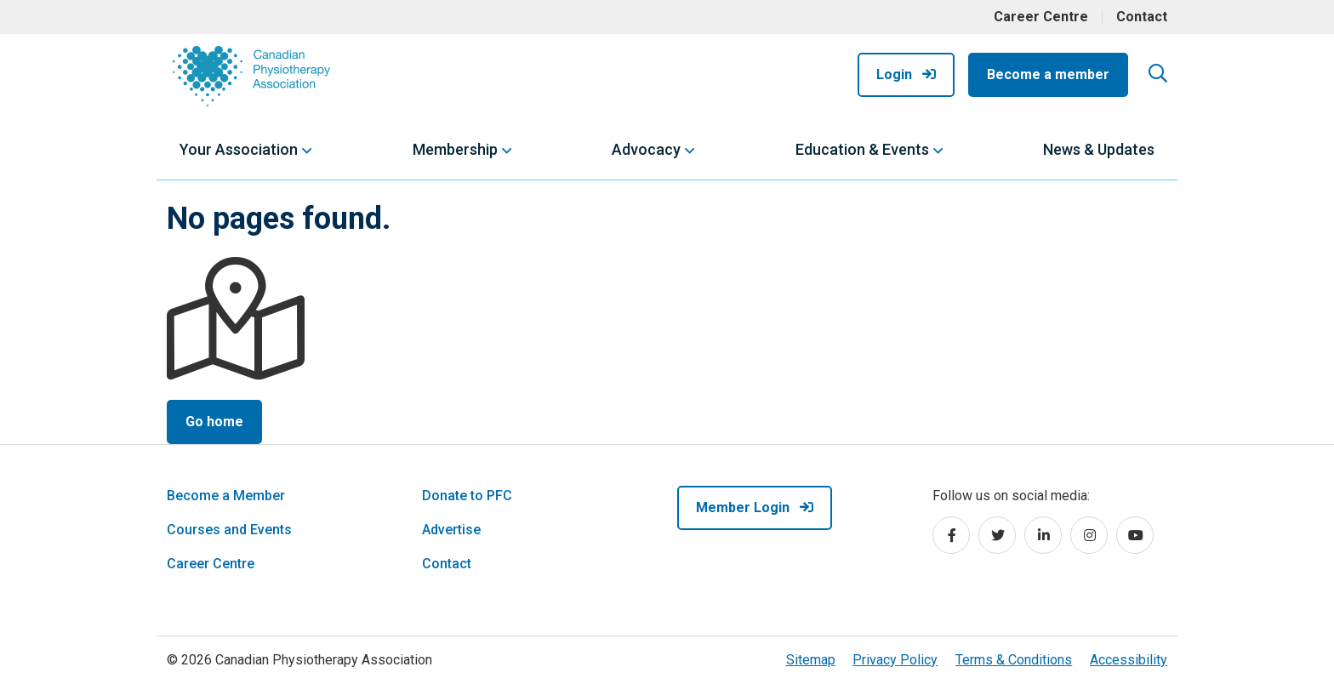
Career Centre (1041, 17)
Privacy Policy (895, 660)
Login (906, 74)
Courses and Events (229, 530)
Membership (455, 149)
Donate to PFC (467, 495)
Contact (1141, 17)
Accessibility (1128, 660)
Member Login (754, 507)
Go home (214, 421)
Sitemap (810, 660)
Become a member (1048, 74)
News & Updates (1098, 149)
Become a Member (226, 495)
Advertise (451, 530)
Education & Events (862, 149)
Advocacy (646, 149)
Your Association (239, 149)
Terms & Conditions (1013, 660)
